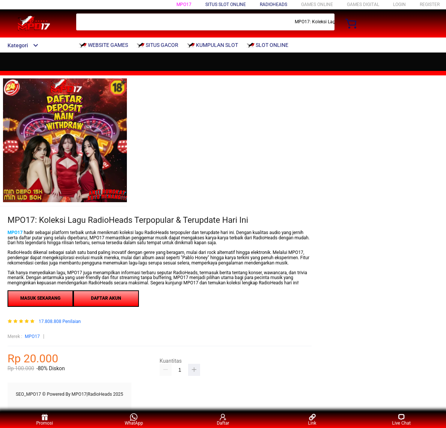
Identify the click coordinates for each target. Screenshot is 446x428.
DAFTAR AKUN (106, 298)
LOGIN (399, 4)
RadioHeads (273, 4)
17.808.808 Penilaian (60, 321)
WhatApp (134, 419)
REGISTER (430, 4)
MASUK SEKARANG (40, 298)
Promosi (44, 419)
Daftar (223, 419)
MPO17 (183, 4)
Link (312, 419)
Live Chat (401, 419)
